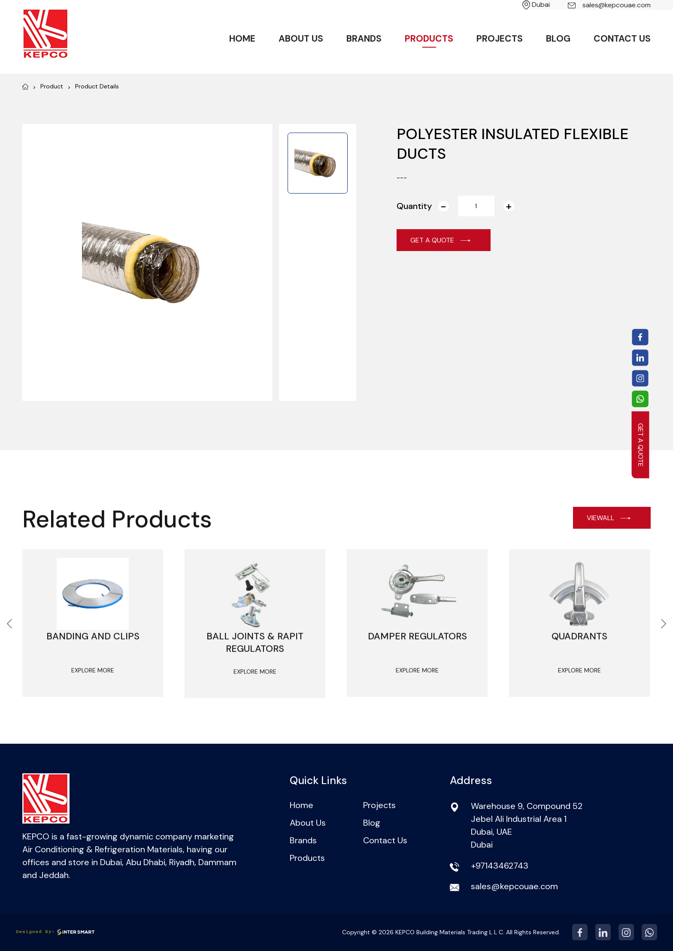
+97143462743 (499, 865)
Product (51, 86)
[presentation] (9, 638)
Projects (499, 39)
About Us (301, 39)
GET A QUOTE (640, 444)
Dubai (536, 4)
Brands (364, 39)
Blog (558, 39)
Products (429, 39)
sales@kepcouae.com (609, 4)
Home (242, 39)
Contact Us (622, 39)
